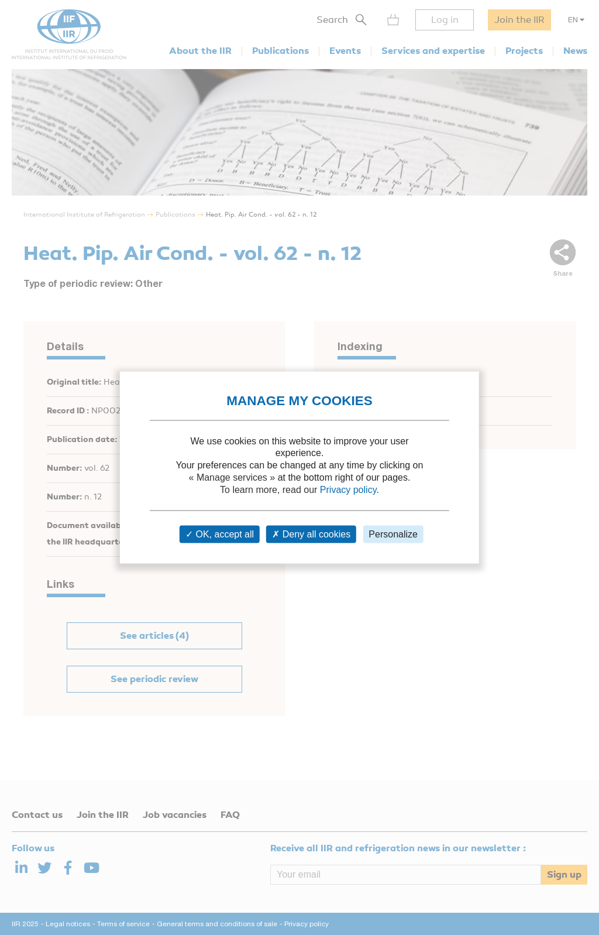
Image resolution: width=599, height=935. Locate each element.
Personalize (393, 534)
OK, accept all (219, 534)
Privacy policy (348, 489)
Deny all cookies (311, 534)
